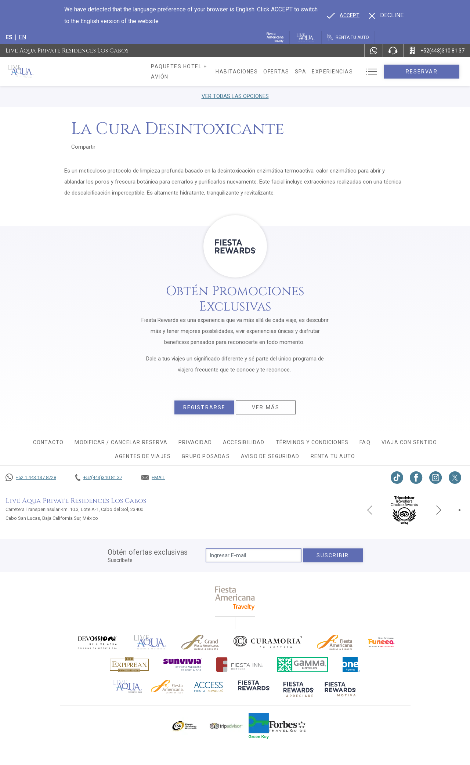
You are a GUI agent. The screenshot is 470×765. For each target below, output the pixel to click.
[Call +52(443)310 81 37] (437, 50)
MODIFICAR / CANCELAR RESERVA (121, 442)
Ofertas (292, 72)
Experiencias (348, 72)
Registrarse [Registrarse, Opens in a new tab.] (204, 407)
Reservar (429, 72)
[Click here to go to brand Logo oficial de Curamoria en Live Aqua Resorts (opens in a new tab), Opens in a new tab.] (268, 642)
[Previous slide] (369, 510)
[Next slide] (438, 510)
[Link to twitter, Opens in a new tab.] (455, 477)
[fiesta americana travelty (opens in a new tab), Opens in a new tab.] (235, 598)
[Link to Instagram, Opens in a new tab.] (435, 477)
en (22, 37)
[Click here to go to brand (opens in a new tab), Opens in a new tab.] (97, 642)
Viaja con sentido (409, 442)
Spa (316, 72)
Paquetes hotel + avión (188, 74)
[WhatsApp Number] (374, 50)
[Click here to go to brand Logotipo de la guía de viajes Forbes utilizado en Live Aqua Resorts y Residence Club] (287, 726)
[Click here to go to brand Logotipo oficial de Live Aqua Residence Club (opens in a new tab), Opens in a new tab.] (127, 686)
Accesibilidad (244, 442)
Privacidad (195, 442)
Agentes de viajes (143, 456)
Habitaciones (252, 72)
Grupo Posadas (206, 456)
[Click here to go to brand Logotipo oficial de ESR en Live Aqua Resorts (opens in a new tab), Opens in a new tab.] (184, 726)
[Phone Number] (393, 50)
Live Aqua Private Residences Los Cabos (67, 51)
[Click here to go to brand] (150, 642)
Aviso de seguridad (270, 456)
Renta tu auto (333, 456)
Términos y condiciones (312, 442)
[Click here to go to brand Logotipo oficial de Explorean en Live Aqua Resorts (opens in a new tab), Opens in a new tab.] (129, 664)
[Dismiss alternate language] (386, 15)
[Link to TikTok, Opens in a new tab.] (397, 477)
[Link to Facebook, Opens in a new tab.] (416, 477)
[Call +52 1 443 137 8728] (31, 477)
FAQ (364, 442)
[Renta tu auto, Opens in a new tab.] (348, 37)
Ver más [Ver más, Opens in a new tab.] (265, 407)
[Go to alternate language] (343, 15)
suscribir (333, 555)
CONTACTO (48, 442)
